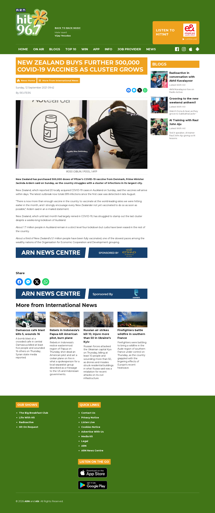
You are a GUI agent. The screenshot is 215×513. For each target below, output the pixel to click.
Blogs (54, 49)
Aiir (37, 501)
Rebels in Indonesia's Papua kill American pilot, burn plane (64, 326)
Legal (84, 441)
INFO (108, 49)
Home (23, 49)
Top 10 (70, 49)
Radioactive (26, 422)
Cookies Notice (90, 427)
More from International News (60, 80)
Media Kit (87, 436)
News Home (28, 80)
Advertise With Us (92, 431)
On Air (38, 49)
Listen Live (88, 422)
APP (96, 49)
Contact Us (88, 412)
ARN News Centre (92, 450)
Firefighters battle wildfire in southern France (132, 326)
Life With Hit (27, 417)
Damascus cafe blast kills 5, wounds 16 (31, 324)
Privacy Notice (90, 417)
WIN (84, 49)
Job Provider (129, 49)
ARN (83, 445)
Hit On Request (28, 427)
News (151, 49)
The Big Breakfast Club (33, 412)
